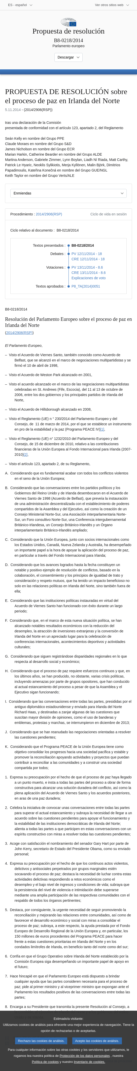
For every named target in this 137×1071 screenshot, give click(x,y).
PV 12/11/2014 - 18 (87, 254)
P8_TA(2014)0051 (86, 286)
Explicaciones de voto (89, 278)
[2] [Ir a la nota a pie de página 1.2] (26, 455)
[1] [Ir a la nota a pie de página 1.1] (102, 429)
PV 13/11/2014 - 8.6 (87, 267)
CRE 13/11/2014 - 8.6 (89, 273)
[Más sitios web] (112, 5)
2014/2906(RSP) (49, 214)
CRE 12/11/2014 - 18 (88, 259)
